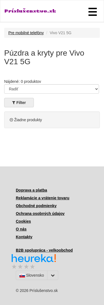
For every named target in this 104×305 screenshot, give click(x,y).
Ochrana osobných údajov (40, 213)
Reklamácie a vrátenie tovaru (42, 198)
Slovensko (31, 275)
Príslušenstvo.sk (30, 11)
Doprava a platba (31, 190)
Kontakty (24, 237)
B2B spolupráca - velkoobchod (44, 250)
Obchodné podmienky (36, 206)
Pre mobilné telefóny (26, 33)
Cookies (23, 221)
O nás (21, 229)
